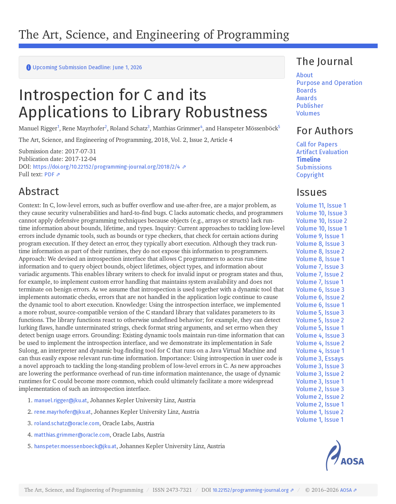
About (304, 75)
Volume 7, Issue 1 (319, 282)
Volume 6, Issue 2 (320, 297)
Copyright (310, 175)
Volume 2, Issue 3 (320, 389)
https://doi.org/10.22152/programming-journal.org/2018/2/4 (106, 167)
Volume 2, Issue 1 (320, 404)
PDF (49, 174)
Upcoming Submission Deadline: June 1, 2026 (84, 67)
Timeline (308, 159)
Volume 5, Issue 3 (320, 312)
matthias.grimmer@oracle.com (72, 435)
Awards (306, 98)
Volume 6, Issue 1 (320, 305)
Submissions (314, 167)
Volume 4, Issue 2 (320, 343)
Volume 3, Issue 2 (320, 373)
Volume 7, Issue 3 (320, 266)
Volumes (308, 113)
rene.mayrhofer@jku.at (62, 412)
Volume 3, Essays (320, 358)
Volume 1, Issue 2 (320, 412)
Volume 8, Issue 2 (320, 251)
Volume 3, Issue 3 (320, 366)
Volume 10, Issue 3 (321, 213)
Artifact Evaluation (322, 152)
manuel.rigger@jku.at (60, 400)
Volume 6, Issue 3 (320, 289)
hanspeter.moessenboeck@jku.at (75, 446)
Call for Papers (317, 144)
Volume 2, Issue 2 (320, 396)
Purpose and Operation (329, 82)
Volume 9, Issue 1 (320, 236)
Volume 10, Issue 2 (321, 220)
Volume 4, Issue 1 (320, 350)
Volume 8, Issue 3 (320, 243)
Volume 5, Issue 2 (320, 320)
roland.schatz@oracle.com (66, 423)
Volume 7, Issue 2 (320, 274)
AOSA (346, 490)
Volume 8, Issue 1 (320, 259)
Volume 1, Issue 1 (319, 419)
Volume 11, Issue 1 (321, 205)
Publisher (309, 105)
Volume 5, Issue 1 (320, 328)
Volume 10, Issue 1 (321, 228)
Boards (306, 90)
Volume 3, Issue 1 (320, 381)
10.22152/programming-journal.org (251, 490)
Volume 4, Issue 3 (320, 335)
